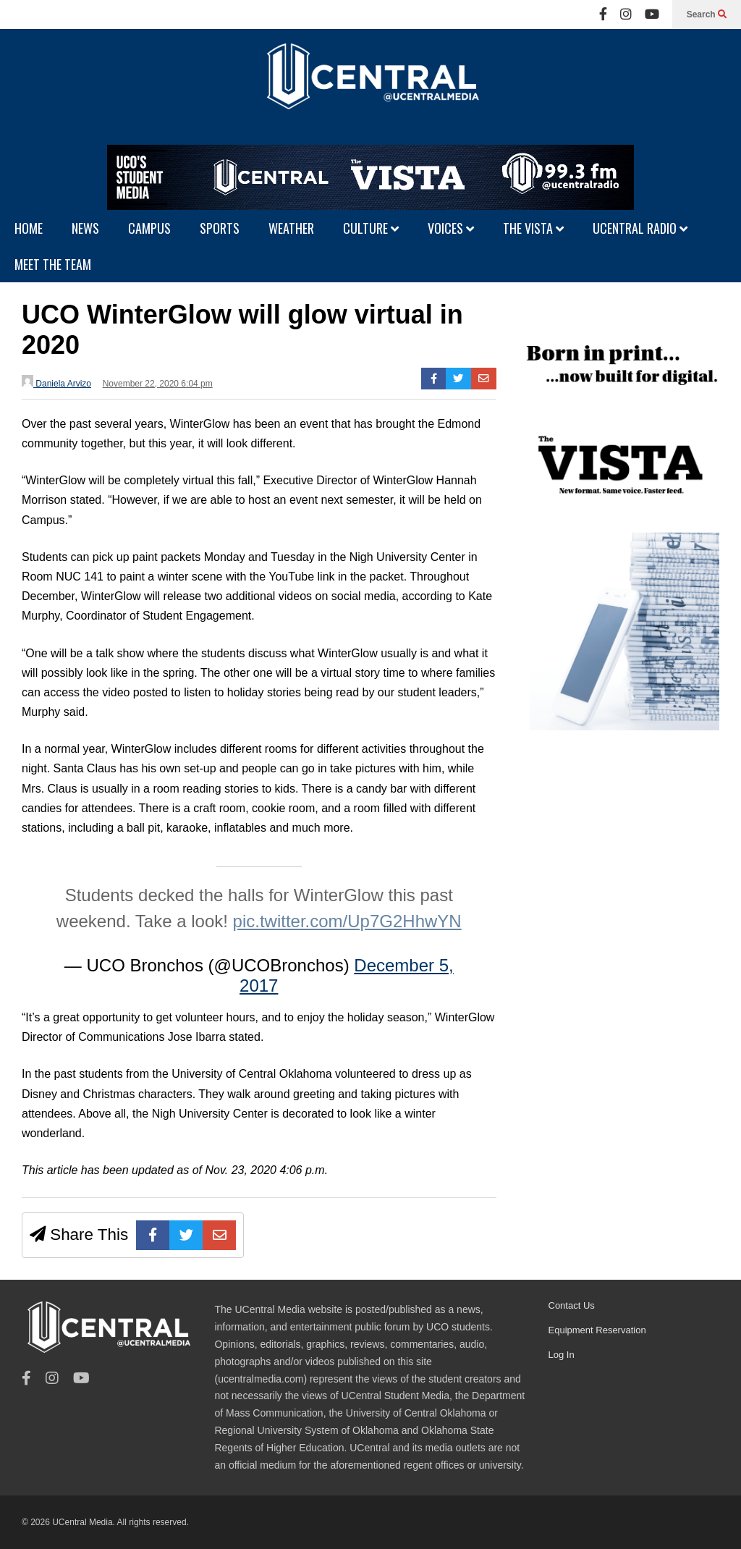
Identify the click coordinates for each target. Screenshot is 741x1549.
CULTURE (371, 228)
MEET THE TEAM (52, 264)
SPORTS (220, 228)
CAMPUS (149, 228)
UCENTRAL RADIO (640, 228)
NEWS (85, 228)
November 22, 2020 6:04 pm (158, 384)
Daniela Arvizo (56, 382)
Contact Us (572, 1305)
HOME (28, 228)
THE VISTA (533, 228)
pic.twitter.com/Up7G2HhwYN (347, 921)
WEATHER (291, 228)
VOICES (451, 228)
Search (707, 14)
